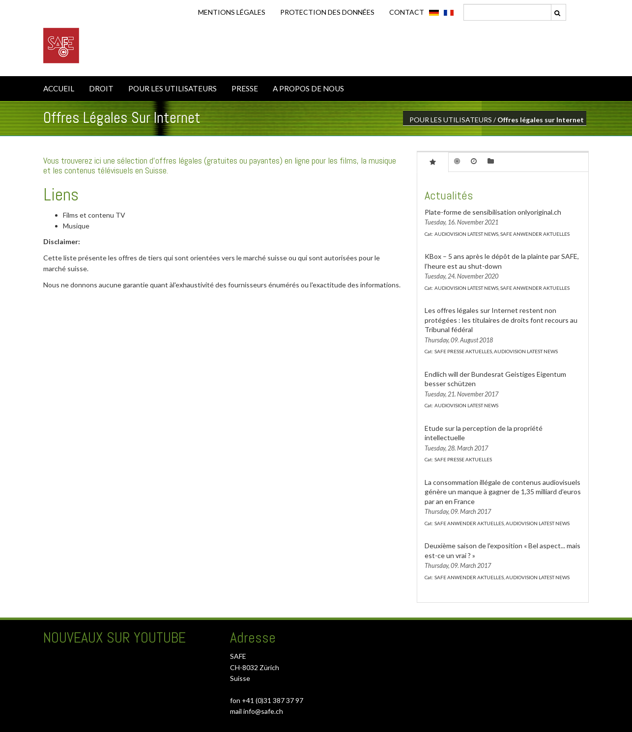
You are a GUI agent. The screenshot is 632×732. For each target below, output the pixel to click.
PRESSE (244, 88)
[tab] (433, 161)
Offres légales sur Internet (540, 119)
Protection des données (327, 12)
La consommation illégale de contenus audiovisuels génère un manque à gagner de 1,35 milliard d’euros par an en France (503, 492)
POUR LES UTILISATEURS (172, 88)
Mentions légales (231, 12)
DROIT (101, 88)
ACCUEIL (58, 88)
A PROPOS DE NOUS (308, 88)
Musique (76, 226)
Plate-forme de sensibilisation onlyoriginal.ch (493, 212)
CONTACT (406, 12)
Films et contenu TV (94, 215)
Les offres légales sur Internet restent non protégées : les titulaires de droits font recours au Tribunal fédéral (501, 320)
